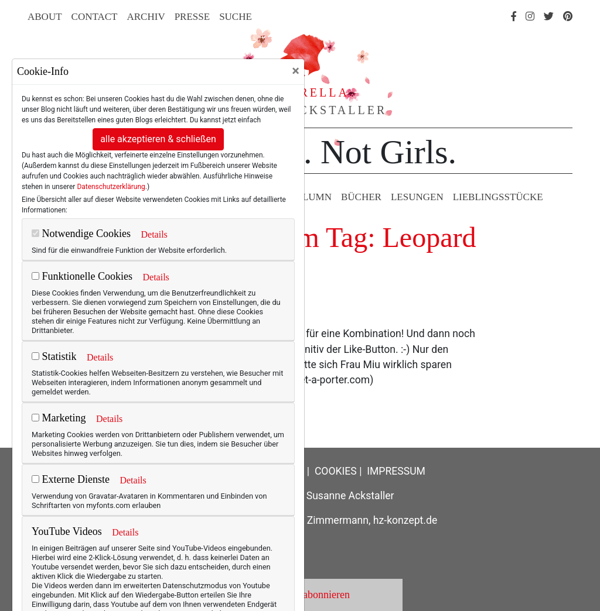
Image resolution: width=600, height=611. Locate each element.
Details (154, 234)
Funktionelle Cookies (82, 276)
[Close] (295, 70)
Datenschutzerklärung (111, 187)
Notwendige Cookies (81, 233)
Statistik (54, 356)
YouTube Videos (67, 531)
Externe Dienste (71, 479)
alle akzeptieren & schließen (158, 139)
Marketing (59, 418)
